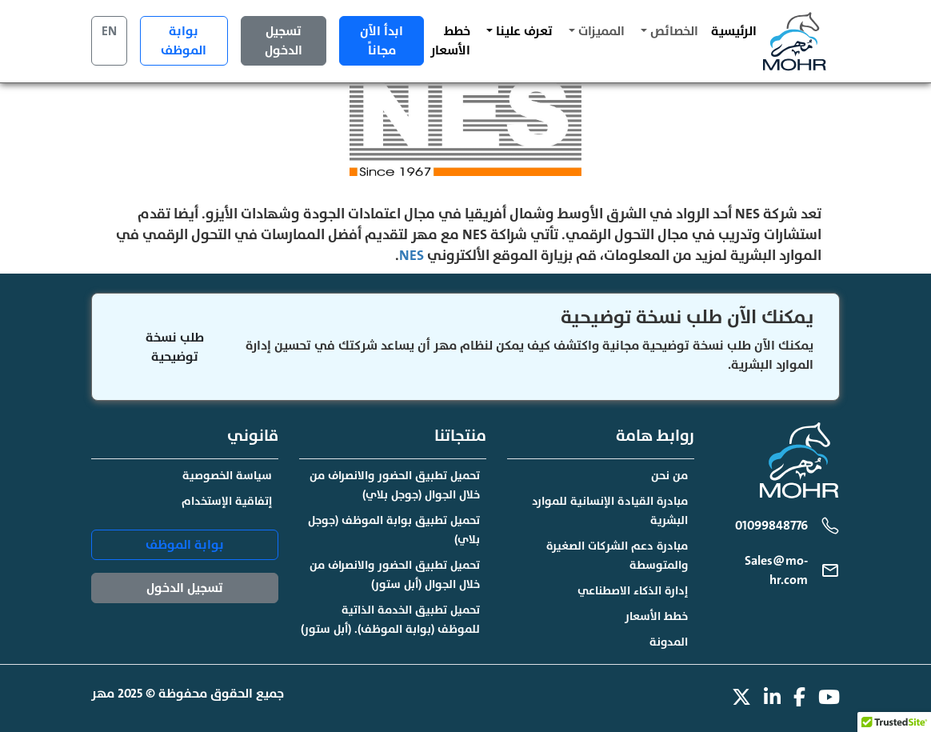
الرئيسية (734, 31)
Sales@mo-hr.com (776, 570)
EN (109, 31)
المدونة (668, 642)
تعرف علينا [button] (523, 31)
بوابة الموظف (183, 41)
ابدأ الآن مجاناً (381, 41)
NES (411, 255)
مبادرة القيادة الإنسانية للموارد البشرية (610, 510)
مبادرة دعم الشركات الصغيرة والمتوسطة (617, 555)
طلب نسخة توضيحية (175, 347)
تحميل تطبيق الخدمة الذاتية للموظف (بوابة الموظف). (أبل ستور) (390, 619)
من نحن (669, 476)
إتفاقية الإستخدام (227, 501)
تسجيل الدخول (283, 41)
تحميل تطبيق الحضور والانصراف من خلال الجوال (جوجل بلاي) (395, 485)
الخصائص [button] (672, 31)
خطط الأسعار (450, 41)
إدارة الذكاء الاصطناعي (632, 591)
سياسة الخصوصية (227, 476)
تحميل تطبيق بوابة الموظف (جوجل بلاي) (394, 530)
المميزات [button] (600, 31)
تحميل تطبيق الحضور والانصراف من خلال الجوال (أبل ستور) (395, 574)
